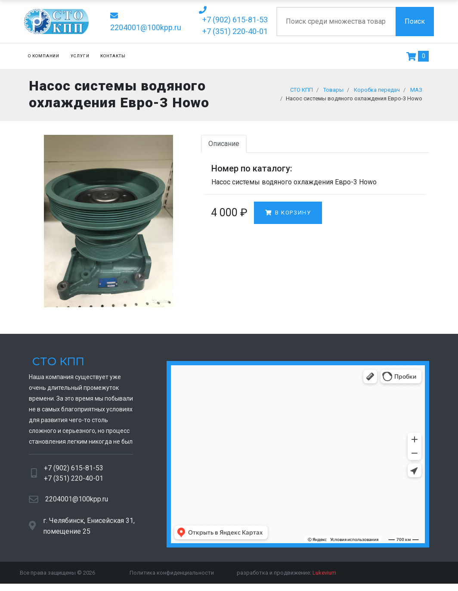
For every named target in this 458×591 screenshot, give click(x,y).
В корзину (288, 216)
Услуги (80, 55)
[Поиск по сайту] (336, 21)
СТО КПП (56, 365)
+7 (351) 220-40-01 (73, 481)
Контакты (113, 55)
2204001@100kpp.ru (76, 502)
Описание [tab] (223, 147)
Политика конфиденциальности (172, 575)
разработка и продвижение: (286, 575)
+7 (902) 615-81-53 (73, 471)
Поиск (415, 21)
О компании (44, 55)
